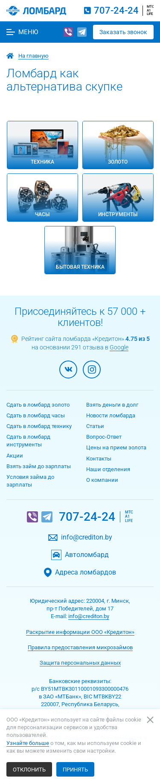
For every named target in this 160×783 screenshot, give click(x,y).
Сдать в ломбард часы (35, 415)
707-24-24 (116, 10)
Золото (118, 162)
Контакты (98, 458)
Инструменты (117, 214)
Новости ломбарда (110, 415)
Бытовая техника (80, 267)
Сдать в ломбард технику (39, 426)
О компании (102, 480)
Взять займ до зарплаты (38, 466)
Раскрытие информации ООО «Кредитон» (80, 632)
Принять (75, 769)
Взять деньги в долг (112, 405)
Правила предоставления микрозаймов (80, 647)
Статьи (95, 426)
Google (119, 347)
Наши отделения (108, 469)
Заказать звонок (123, 32)
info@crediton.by (86, 537)
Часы (42, 214)
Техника (42, 162)
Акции (14, 455)
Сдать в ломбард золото (38, 405)
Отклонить (29, 769)
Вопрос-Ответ (104, 437)
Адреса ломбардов (85, 572)
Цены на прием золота (116, 447)
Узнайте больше (27, 743)
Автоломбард (87, 554)
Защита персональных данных (80, 663)
